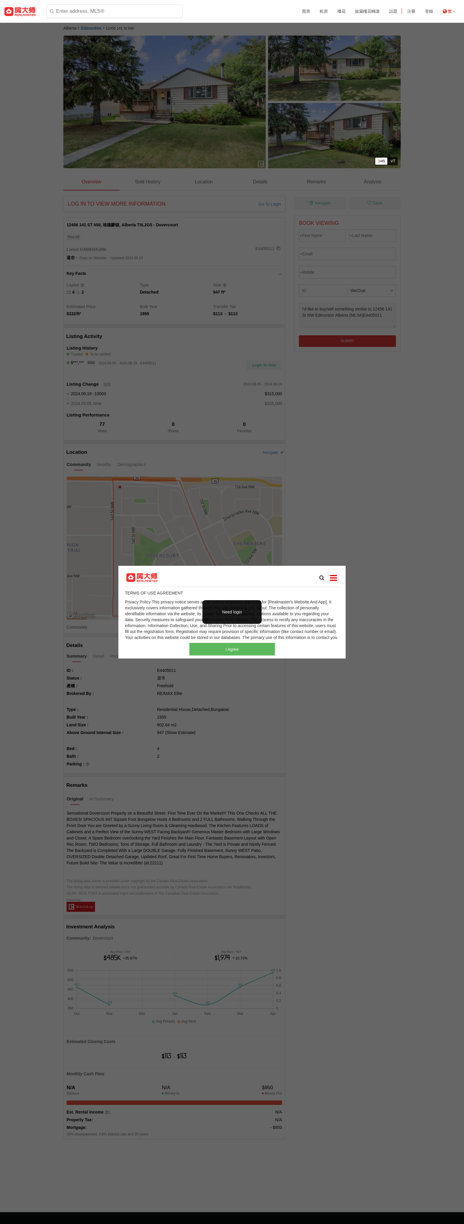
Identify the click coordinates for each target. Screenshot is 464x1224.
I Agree (232, 649)
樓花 (341, 11)
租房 (324, 11)
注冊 (411, 11)
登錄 (429, 11)
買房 (306, 11)
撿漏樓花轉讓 (367, 11)
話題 (393, 11)
